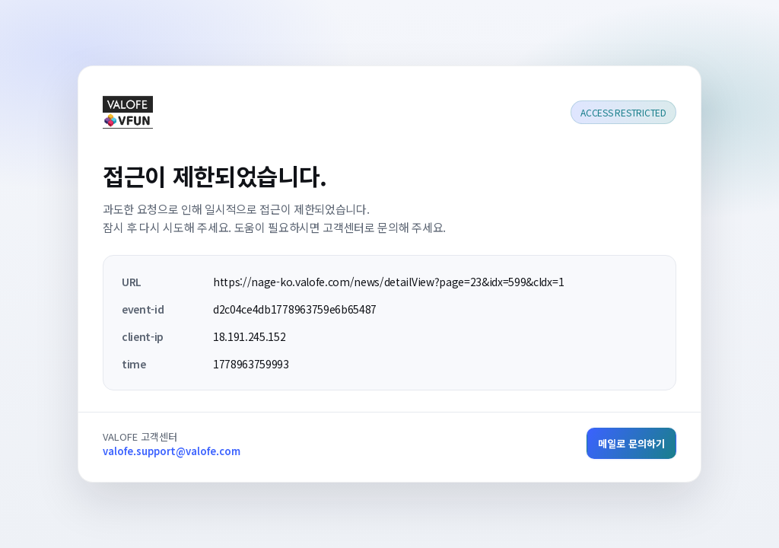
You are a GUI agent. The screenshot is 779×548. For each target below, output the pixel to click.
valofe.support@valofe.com (171, 451)
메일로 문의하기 (631, 443)
